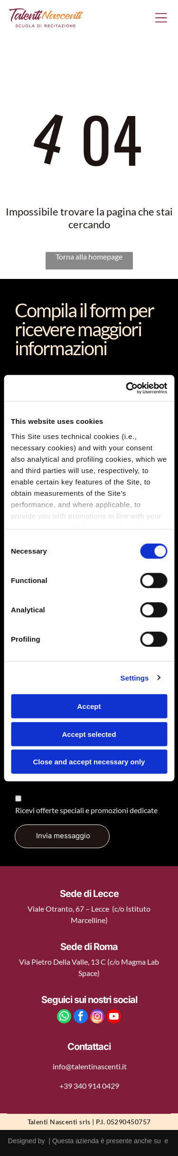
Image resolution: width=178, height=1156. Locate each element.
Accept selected (89, 734)
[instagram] (97, 1017)
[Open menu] (161, 18)
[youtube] (114, 1017)
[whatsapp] (64, 1017)
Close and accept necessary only (89, 762)
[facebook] (81, 1017)
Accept (89, 706)
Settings (135, 677)
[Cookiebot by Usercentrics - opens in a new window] (126, 388)
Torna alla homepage (89, 256)
